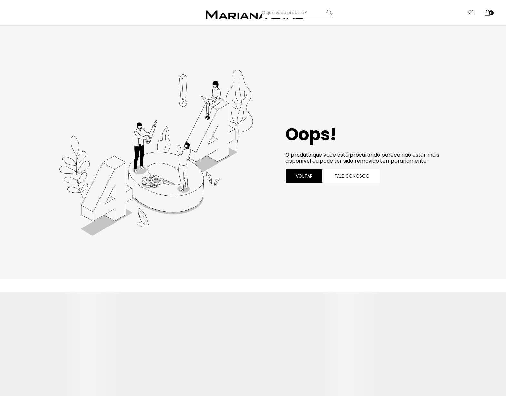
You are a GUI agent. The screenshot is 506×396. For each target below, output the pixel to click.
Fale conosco (352, 176)
